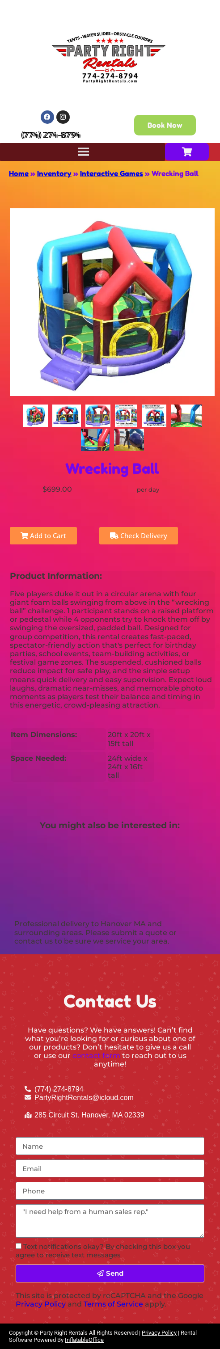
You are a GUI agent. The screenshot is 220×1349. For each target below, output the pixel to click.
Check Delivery (138, 535)
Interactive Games (111, 173)
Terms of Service (113, 1304)
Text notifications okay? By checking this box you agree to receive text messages (103, 1250)
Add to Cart (43, 535)
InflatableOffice (84, 1339)
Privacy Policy (41, 1304)
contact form (96, 1055)
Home (19, 173)
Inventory (54, 173)
